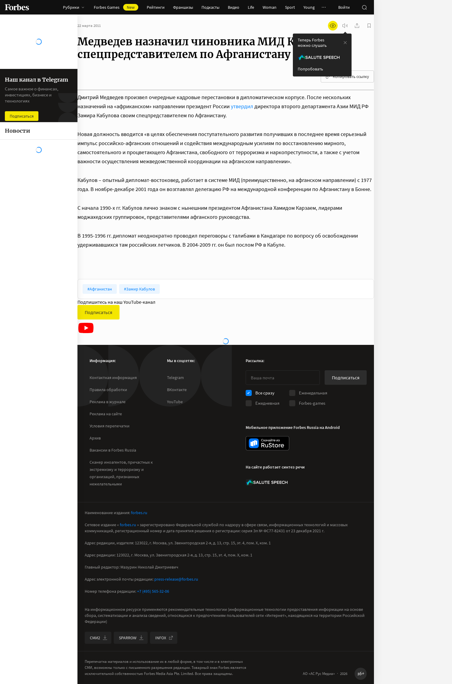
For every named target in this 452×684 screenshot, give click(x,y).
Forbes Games (116, 7)
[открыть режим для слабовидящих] (333, 26)
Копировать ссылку (347, 76)
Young (309, 7)
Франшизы (183, 7)
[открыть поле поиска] (364, 7)
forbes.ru (139, 512)
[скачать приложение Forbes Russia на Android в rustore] (267, 443)
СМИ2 (98, 637)
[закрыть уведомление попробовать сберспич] (345, 42)
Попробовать (310, 69)
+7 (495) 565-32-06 (153, 591)
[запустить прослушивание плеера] (345, 26)
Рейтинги (156, 7)
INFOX (164, 637)
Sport (290, 7)
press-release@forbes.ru (176, 579)
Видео (233, 7)
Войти (344, 7)
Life (251, 7)
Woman (270, 7)
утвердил (242, 106)
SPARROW (131, 637)
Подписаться (98, 312)
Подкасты (210, 7)
